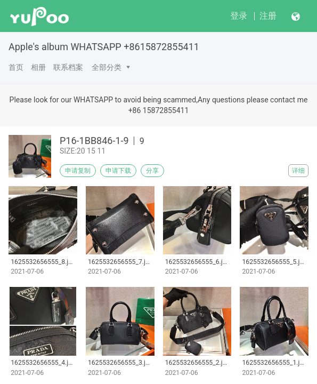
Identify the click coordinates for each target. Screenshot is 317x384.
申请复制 (78, 170)
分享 (152, 170)
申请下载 (118, 170)
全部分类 (106, 67)
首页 (16, 67)
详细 (298, 170)
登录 (238, 16)
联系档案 (68, 67)
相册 (38, 67)
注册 (268, 16)
